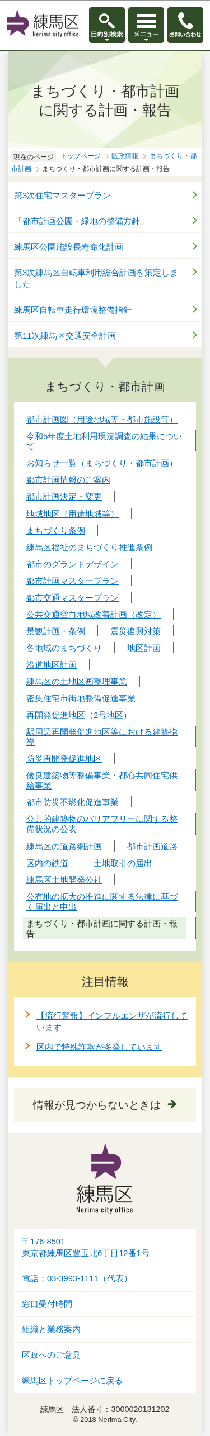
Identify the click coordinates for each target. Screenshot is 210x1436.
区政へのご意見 (51, 1355)
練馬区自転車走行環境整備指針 (73, 310)
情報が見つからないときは (97, 1105)
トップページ (80, 156)
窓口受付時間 (47, 1304)
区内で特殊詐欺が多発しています (99, 1047)
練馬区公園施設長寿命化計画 (68, 246)
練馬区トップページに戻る (72, 1380)
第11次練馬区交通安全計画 (65, 335)
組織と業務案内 (51, 1329)
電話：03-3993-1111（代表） (77, 1278)
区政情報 (124, 156)
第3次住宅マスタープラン (62, 195)
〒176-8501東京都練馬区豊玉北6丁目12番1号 (86, 1247)
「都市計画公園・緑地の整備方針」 (81, 221)
